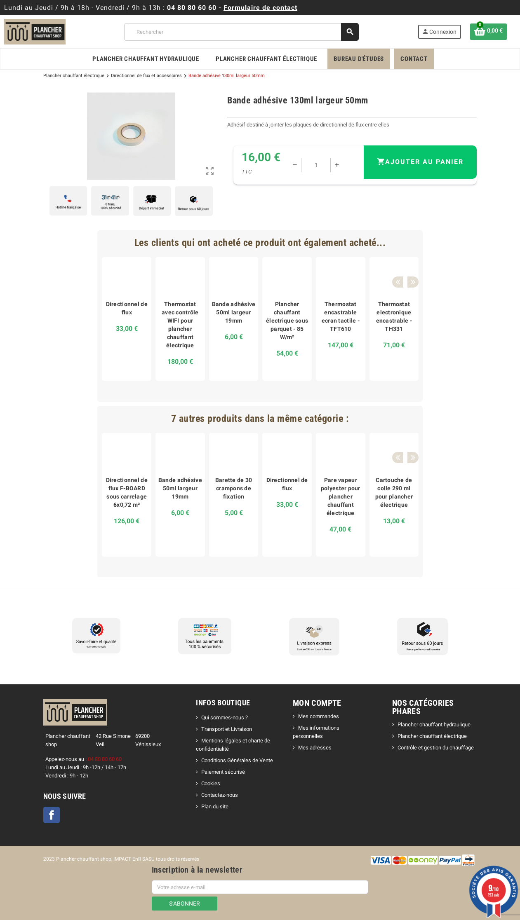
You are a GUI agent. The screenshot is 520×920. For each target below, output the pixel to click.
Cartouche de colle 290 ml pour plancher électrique (394, 492)
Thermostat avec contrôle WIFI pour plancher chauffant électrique (180, 325)
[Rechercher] (241, 32)
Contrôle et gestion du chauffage (436, 747)
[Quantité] (317, 165)
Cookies (210, 783)
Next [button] (410, 242)
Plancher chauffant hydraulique (434, 724)
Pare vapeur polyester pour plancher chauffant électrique (340, 496)
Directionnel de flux (127, 308)
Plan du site (214, 806)
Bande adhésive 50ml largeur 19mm (234, 312)
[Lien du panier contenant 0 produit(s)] (488, 31)
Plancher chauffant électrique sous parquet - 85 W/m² (287, 320)
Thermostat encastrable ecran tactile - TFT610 (341, 316)
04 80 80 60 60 (191, 8)
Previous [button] (397, 242)
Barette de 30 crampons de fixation (233, 488)
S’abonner (184, 903)
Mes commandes (318, 716)
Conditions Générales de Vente (237, 760)
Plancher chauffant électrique (432, 736)
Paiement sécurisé (223, 772)
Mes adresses (315, 747)
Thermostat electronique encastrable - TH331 (394, 316)
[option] (126, 319)
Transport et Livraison (226, 729)
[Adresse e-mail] (260, 887)
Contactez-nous (219, 795)
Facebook (51, 815)
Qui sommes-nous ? (224, 717)
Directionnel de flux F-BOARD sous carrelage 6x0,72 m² (127, 492)
